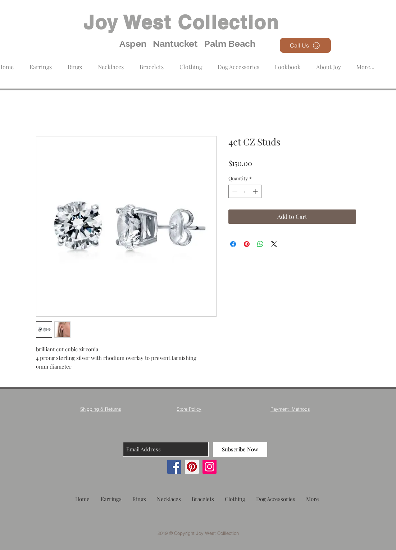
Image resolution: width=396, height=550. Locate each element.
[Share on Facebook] (233, 244)
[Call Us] (305, 45)
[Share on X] (274, 244)
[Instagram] (209, 467)
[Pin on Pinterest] (246, 244)
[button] (191, 63)
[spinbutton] (244, 191)
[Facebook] (174, 467)
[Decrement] (233, 191)
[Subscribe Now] (240, 449)
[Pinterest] (192, 467)
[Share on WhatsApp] (260, 244)
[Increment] (255, 191)
